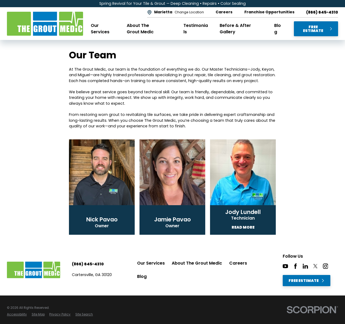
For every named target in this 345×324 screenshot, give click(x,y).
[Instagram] (325, 266)
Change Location (189, 12)
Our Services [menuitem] (100, 28)
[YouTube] (285, 266)
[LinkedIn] (305, 266)
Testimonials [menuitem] (195, 28)
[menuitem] (17, 314)
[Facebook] (295, 266)
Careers (238, 263)
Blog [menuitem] (277, 28)
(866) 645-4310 (322, 12)
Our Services (151, 263)
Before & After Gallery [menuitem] (235, 28)
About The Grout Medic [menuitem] (140, 28)
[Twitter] (315, 266)
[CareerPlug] (335, 266)
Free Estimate (317, 28)
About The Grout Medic (197, 263)
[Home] (45, 24)
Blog (142, 276)
